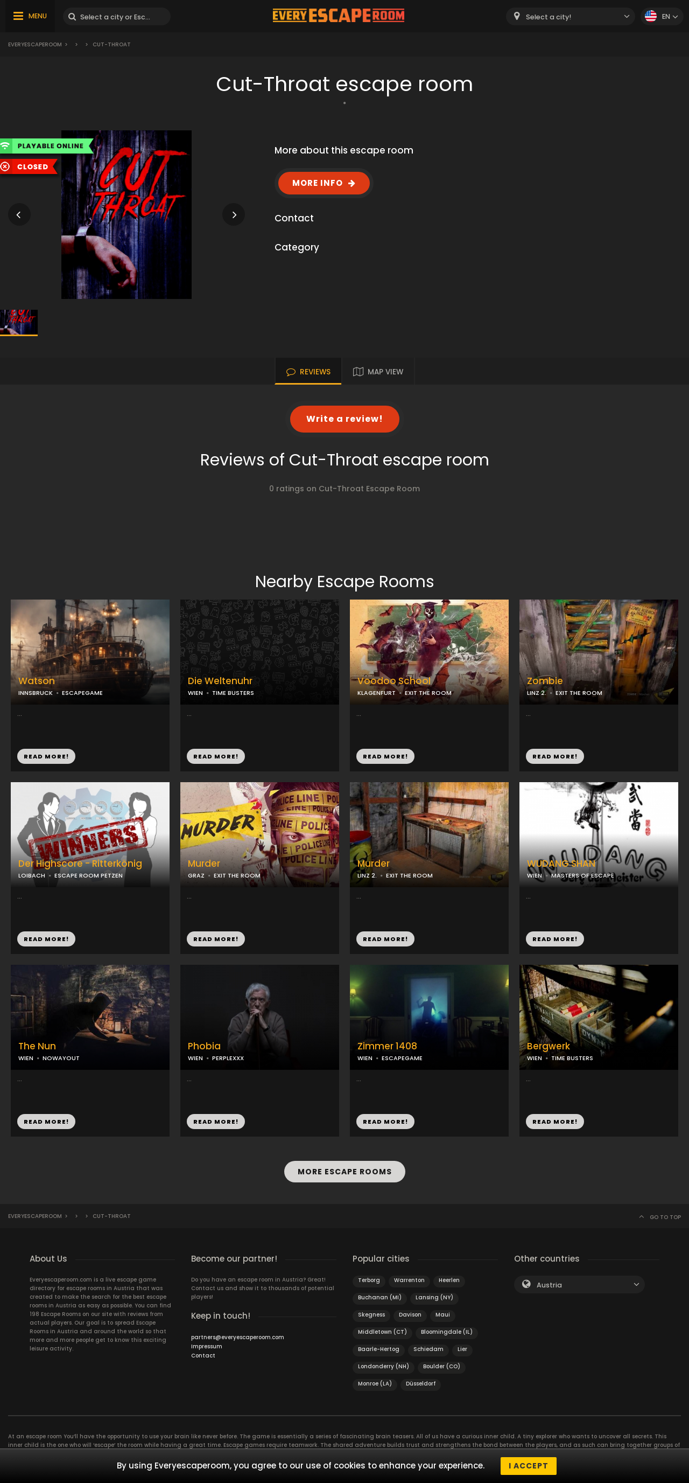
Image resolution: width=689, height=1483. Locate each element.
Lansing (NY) (434, 1297)
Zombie (545, 681)
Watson (36, 681)
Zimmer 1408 (387, 1046)
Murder (204, 863)
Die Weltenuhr (220, 681)
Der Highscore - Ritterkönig (80, 863)
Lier (462, 1349)
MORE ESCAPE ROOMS (345, 1171)
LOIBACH (31, 875)
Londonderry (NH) (383, 1366)
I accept (529, 1465)
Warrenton (409, 1280)
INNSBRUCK (35, 692)
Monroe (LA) (375, 1384)
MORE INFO (317, 183)
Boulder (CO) (441, 1366)
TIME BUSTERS (233, 692)
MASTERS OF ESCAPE (582, 875)
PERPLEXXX (228, 1058)
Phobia (204, 1046)
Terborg (369, 1280)
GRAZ (196, 875)
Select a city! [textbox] (548, 17)
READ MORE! (46, 756)
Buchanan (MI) (380, 1297)
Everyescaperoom (35, 44)
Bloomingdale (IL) (447, 1332)
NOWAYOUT (61, 1058)
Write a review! (344, 419)
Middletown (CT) (382, 1332)
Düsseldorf (420, 1384)
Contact (203, 1356)
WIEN (195, 692)
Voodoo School (394, 681)
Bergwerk (548, 1046)
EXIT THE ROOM (428, 692)
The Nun (37, 1046)
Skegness (371, 1315)
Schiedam (428, 1349)
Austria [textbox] (549, 1285)
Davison (410, 1315)
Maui (442, 1315)
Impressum (206, 1346)
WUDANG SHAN (561, 863)
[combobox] (570, 16)
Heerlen (449, 1280)
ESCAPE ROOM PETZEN (88, 875)
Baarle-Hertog (378, 1349)
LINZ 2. (536, 692)
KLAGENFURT (376, 692)
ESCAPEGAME (82, 692)
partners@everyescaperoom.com (237, 1337)
